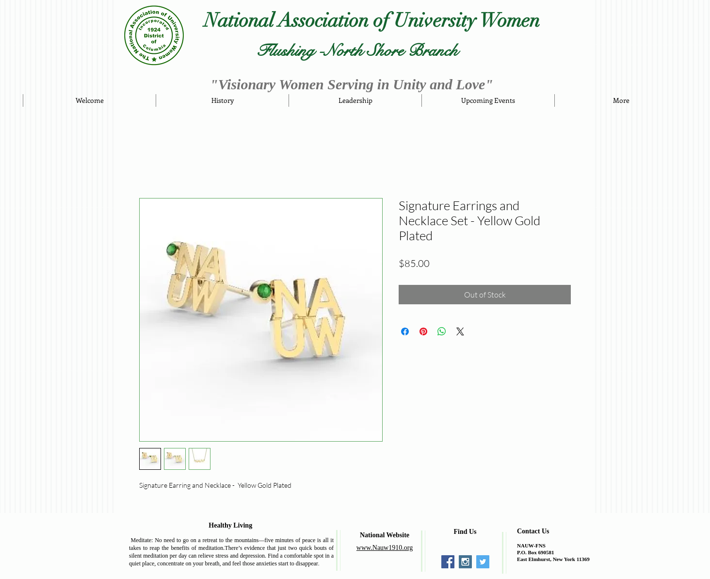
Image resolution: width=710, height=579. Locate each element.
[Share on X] (460, 331)
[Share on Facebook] (405, 331)
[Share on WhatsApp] (442, 331)
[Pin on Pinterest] (423, 331)
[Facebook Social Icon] (447, 561)
